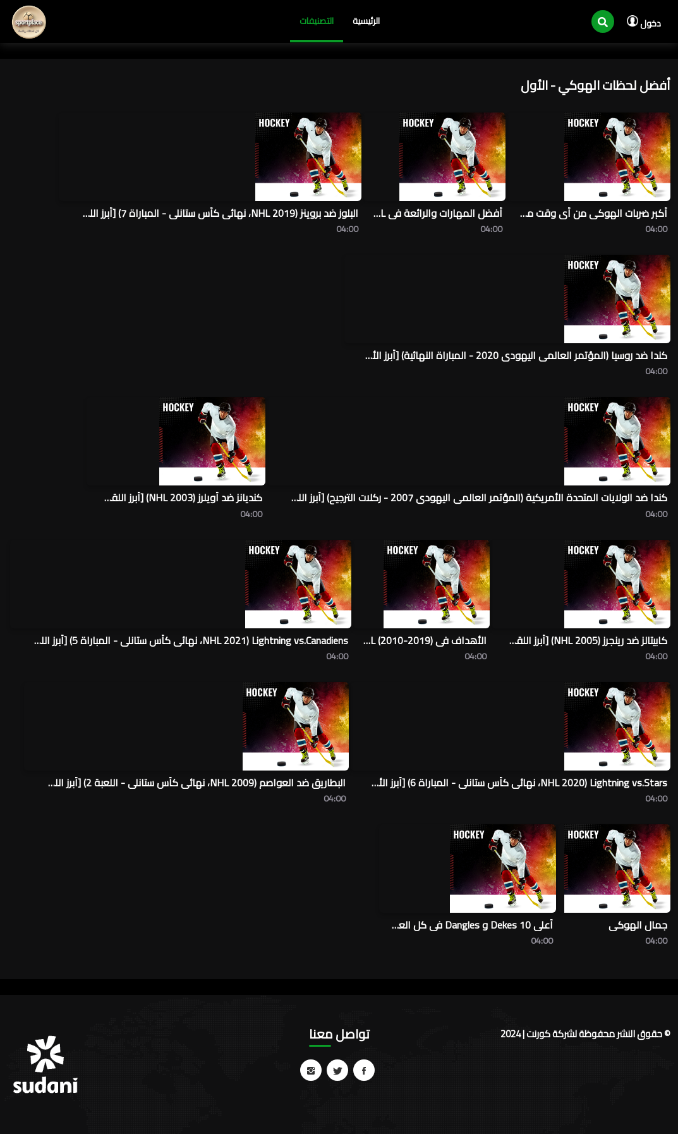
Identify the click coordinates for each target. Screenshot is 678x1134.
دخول (644, 23)
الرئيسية (366, 21)
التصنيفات (317, 21)
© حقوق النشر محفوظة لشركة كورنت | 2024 (585, 1034)
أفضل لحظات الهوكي (614, 85)
